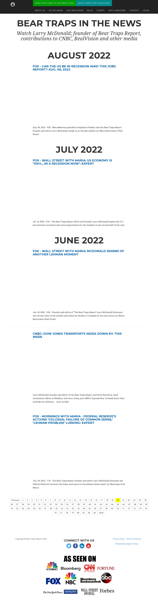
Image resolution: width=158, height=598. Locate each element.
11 (70, 500)
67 (101, 508)
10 (65, 500)
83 (95, 513)
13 (80, 500)
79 (73, 513)
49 (141, 504)
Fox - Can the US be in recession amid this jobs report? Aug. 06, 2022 (74, 67)
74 (140, 508)
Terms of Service (134, 539)
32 (45, 504)
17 (102, 500)
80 (78, 513)
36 (67, 504)
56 (40, 508)
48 (135, 504)
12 (75, 500)
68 (107, 508)
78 (67, 513)
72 (129, 508)
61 (67, 508)
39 (84, 504)
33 (50, 504)
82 (89, 513)
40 (90, 504)
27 (17, 504)
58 (51, 508)
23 (134, 500)
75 (146, 508)
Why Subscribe (117, 12)
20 (118, 500)
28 (23, 504)
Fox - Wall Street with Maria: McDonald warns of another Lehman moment (78, 252)
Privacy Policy (119, 539)
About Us (40, 12)
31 (39, 504)
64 (84, 508)
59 (57, 508)
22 (129, 500)
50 (146, 504)
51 (12, 508)
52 (17, 508)
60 (62, 508)
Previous (15, 500)
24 (140, 500)
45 (118, 504)
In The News (56, 12)
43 (106, 504)
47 (129, 504)
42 (101, 504)
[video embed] (79, 283)
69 (112, 508)
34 (56, 504)
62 (73, 508)
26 (12, 504)
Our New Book (75, 12)
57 (45, 508)
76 (55, 513)
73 (134, 508)
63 (78, 508)
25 (146, 500)
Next (101, 513)
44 (112, 504)
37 (73, 504)
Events (101, 12)
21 (123, 500)
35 (62, 504)
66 (95, 508)
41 (95, 504)
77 (61, 513)
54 (29, 508)
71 (123, 508)
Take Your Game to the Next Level (54, 4)
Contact (134, 12)
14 (86, 500)
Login (146, 12)
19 (112, 500)
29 (29, 504)
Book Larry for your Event (94, 4)
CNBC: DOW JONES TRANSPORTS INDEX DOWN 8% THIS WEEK (77, 335)
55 (34, 508)
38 (78, 504)
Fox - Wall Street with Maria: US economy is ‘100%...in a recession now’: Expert (72, 162)
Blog (90, 12)
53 (23, 508)
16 (96, 500)
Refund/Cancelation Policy (126, 544)
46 (124, 504)
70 (118, 508)
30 (34, 504)
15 (91, 500)
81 (84, 513)
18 (107, 500)
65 (90, 508)
